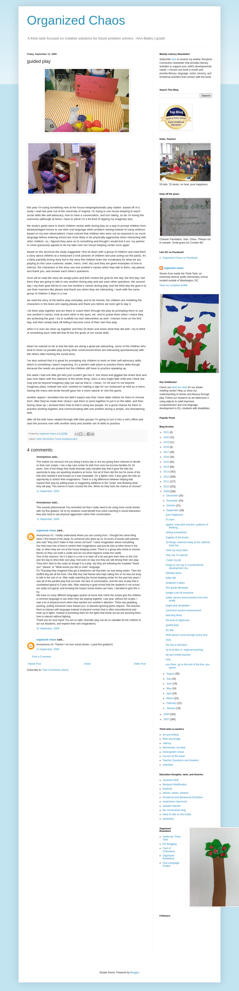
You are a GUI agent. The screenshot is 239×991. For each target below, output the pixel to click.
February (171, 703)
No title (170, 630)
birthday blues (174, 573)
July (169, 678)
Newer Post (34, 663)
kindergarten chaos (173, 751)
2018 (166, 447)
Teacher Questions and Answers (181, 760)
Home (87, 663)
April (169, 693)
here (174, 59)
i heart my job (173, 560)
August (170, 673)
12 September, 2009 (47, 491)
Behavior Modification (175, 784)
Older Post (140, 663)
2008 (166, 714)
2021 (166, 432)
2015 (166, 461)
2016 (166, 456)
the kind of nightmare (177, 620)
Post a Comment (41, 656)
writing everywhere (176, 532)
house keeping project (66, 439)
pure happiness (174, 514)
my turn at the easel (174, 756)
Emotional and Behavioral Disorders (183, 797)
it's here (170, 519)
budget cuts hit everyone (179, 592)
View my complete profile (173, 285)
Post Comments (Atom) (55, 669)
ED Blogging (170, 844)
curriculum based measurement (183, 610)
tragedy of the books (177, 537)
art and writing (170, 734)
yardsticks (168, 818)
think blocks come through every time (186, 635)
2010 (166, 486)
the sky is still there (176, 644)
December (172, 495)
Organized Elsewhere (168, 857)
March (170, 698)
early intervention (45, 439)
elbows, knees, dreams (176, 792)
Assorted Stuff (170, 780)
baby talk (171, 577)
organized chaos (46, 530)
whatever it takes (175, 582)
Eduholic (167, 788)
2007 (166, 719)
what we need (179, 387)
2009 (166, 491)
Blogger (134, 972)
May (169, 688)
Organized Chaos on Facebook (180, 257)
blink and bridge (172, 738)
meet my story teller (177, 550)
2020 (166, 437)
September (172, 510)
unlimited (168, 764)
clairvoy (167, 743)
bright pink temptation (178, 605)
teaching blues (174, 615)
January (171, 708)
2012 (166, 476)
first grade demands (177, 587)
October (171, 505)
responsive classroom (175, 801)
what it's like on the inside (177, 814)
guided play (172, 625)
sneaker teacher (172, 805)
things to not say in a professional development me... (184, 566)
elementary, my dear (174, 747)
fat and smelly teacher (178, 654)
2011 (166, 481)
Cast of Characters (169, 850)
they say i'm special (177, 555)
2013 (166, 471)
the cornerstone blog (174, 810)
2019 (166, 442)
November (172, 500)
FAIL (168, 659)
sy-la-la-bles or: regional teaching (184, 649)
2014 (166, 466)
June (169, 683)
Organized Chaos (76, 20)
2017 (166, 452)
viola (168, 639)
